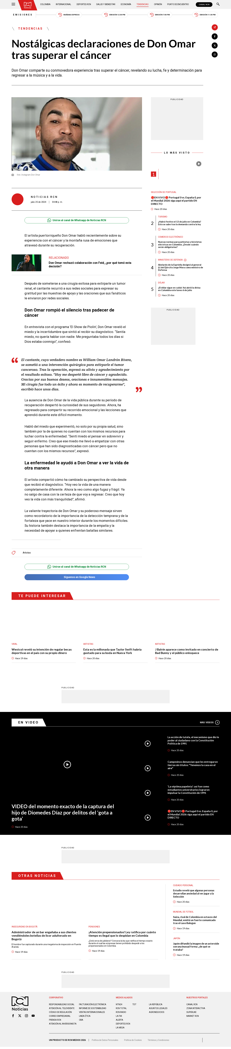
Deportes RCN (83, 4)
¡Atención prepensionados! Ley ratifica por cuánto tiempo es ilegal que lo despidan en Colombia (122, 934)
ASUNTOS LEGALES (158, 1009)
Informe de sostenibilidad (87, 1010)
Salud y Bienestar (106, 4)
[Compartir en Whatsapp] (215, 55)
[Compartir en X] (215, 46)
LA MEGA (120, 1029)
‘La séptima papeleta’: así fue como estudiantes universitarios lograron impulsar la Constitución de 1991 (189, 790)
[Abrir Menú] (13, 4)
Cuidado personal (183, 886)
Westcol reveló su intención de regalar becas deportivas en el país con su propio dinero (42, 651)
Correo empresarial (60, 1020)
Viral (15, 644)
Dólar (161, 283)
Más (210, 723)
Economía (126, 4)
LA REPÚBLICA (156, 1006)
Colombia (45, 4)
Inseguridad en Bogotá (24, 927)
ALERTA (119, 1021)
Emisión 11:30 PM (206, 15)
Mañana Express (68, 15)
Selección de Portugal (164, 192)
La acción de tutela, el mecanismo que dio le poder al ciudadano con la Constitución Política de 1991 (192, 741)
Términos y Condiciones (159, 1042)
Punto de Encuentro (178, 4)
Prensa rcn (55, 1023)
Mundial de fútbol (183, 913)
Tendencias (143, 4)
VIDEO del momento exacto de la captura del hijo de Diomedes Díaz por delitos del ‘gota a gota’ (63, 813)
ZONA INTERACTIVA (195, 1009)
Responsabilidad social (62, 1006)
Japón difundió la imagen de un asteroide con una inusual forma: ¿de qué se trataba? (194, 948)
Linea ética (85, 1020)
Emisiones (22, 15)
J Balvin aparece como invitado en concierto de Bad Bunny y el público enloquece (186, 651)
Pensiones (94, 927)
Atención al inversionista (56, 1028)
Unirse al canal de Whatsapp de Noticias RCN (77, 220)
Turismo (162, 217)
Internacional (63, 4)
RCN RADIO (121, 1013)
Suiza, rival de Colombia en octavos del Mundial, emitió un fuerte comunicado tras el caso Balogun (195, 921)
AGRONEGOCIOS (157, 1013)
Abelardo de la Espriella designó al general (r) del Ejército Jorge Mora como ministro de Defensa (180, 268)
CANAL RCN (204, 4)
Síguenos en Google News (77, 578)
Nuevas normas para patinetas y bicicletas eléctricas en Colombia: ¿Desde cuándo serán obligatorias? (180, 245)
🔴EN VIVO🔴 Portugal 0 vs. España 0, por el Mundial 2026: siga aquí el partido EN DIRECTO (176, 201)
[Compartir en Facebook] (215, 36)
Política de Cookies (133, 1042)
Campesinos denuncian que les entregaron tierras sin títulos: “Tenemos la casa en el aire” (193, 765)
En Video (28, 723)
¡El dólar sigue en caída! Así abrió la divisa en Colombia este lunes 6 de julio (179, 290)
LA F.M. (119, 1017)
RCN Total (121, 1009)
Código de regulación (60, 1016)
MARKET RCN (192, 1017)
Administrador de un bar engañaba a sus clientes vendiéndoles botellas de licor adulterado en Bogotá (44, 936)
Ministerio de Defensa (170, 260)
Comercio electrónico (171, 237)
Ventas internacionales (92, 1016)
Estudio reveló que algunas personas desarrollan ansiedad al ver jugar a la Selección (194, 894)
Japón (176, 939)
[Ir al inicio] (28, 5)
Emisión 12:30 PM (115, 15)
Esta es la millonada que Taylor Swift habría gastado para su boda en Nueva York (112, 651)
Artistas (27, 553)
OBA (81, 1023)
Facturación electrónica (93, 1006)
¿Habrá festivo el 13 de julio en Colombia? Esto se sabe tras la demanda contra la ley (179, 223)
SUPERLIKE (191, 1013)
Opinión (158, 4)
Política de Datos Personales (105, 1042)
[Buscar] (218, 4)
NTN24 (119, 1006)
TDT (134, 1006)
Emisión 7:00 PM (161, 15)
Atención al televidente (62, 1009)
